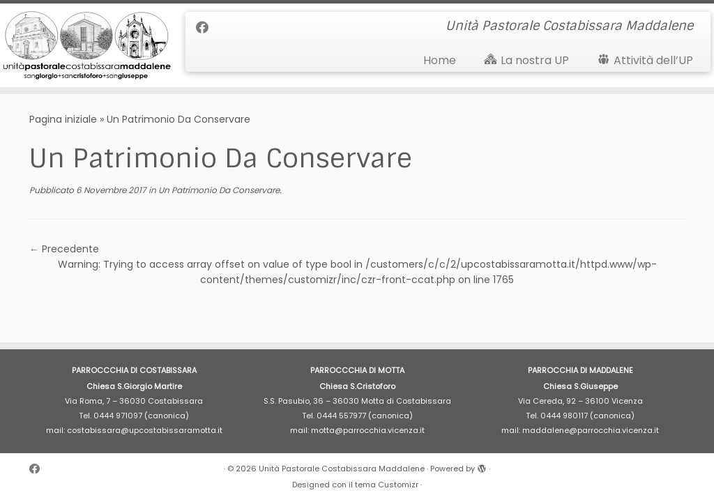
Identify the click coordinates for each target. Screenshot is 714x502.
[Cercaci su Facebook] (207, 27)
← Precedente (64, 249)
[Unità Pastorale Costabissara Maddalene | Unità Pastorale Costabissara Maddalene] (83, 45)
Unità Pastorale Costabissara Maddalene (342, 468)
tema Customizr (386, 484)
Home (439, 60)
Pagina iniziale (63, 119)
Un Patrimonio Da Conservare (218, 190)
